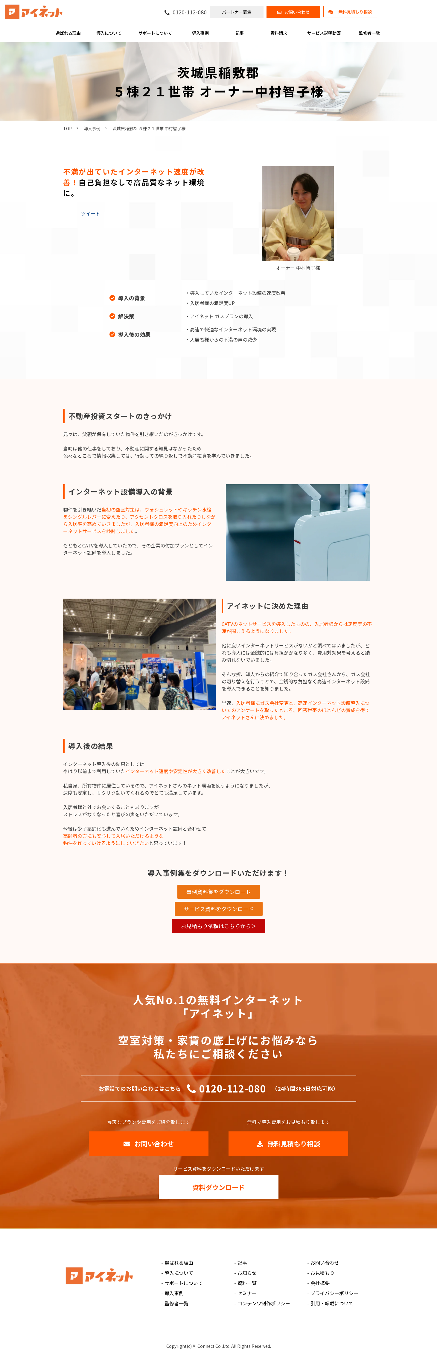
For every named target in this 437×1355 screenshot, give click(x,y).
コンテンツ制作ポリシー (263, 1303)
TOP (67, 128)
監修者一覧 (369, 33)
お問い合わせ (297, 12)
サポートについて (155, 33)
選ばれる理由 (68, 33)
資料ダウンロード (218, 1187)
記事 (239, 33)
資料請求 (278, 33)
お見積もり (322, 1272)
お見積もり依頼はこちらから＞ (218, 926)
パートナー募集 (236, 12)
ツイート (90, 213)
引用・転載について (332, 1303)
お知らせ (247, 1272)
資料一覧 (247, 1282)
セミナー (247, 1293)
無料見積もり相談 (355, 12)
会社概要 (320, 1282)
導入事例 (200, 33)
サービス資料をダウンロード (219, 909)
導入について (108, 33)
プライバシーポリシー (334, 1293)
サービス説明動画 (324, 33)
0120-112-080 (190, 12)
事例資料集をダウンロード (218, 892)
